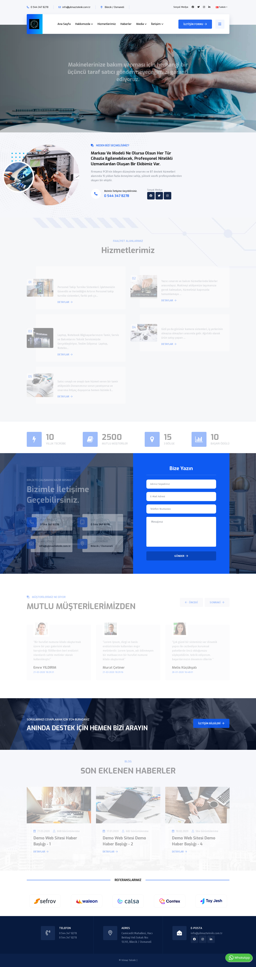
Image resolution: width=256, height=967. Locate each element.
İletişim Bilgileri (211, 723)
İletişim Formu (195, 24)
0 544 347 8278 (39, 7)
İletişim (156, 24)
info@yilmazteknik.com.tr (76, 7)
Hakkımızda (82, 24)
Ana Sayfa (64, 24)
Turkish (221, 7)
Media (140, 24)
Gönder (181, 556)
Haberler (126, 24)
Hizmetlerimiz (107, 24)
